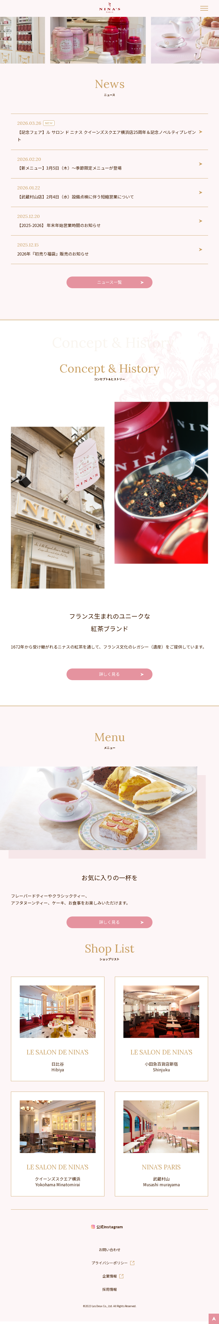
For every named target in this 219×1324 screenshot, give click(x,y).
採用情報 (109, 1291)
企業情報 (109, 1278)
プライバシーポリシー (109, 1265)
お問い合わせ (110, 1251)
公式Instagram (109, 1229)
